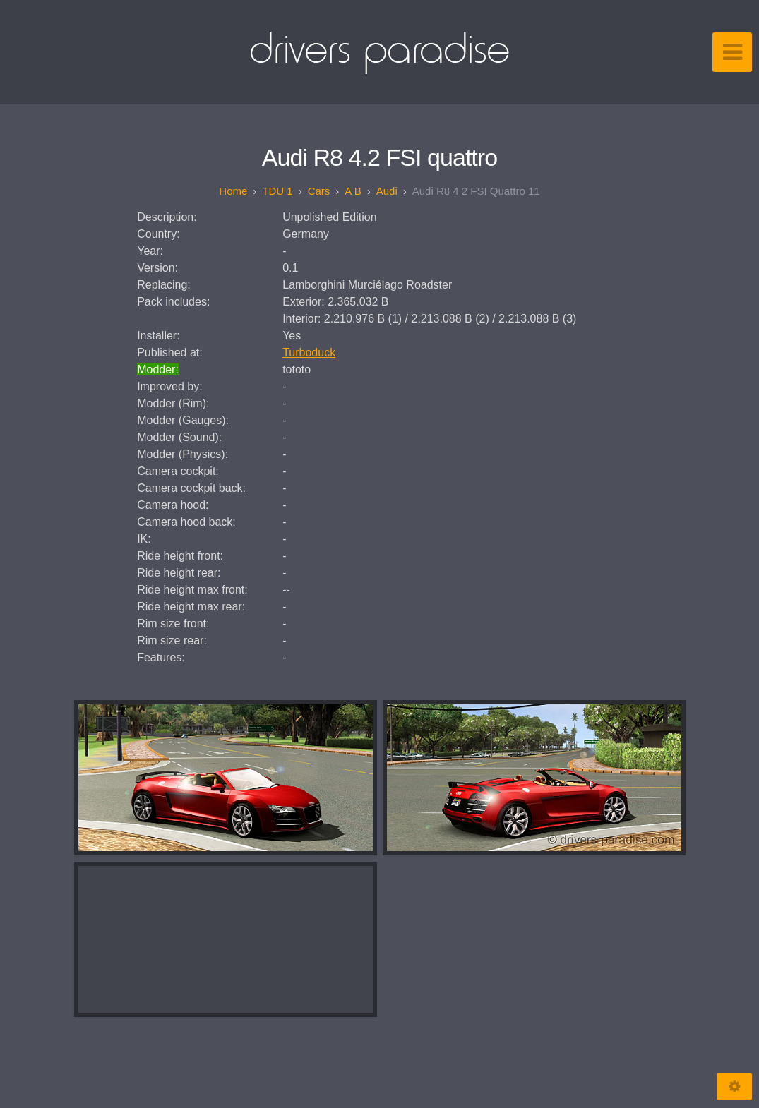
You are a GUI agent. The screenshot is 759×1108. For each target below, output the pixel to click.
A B (353, 191)
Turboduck (308, 353)
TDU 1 (277, 191)
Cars (319, 191)
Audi (387, 191)
